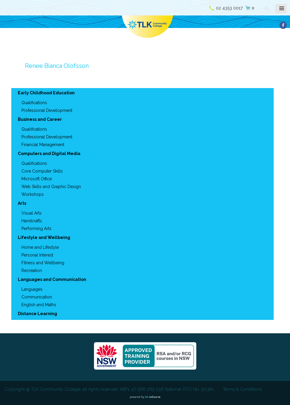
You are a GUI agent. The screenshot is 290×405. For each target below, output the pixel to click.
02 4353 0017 (229, 8)
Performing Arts (36, 228)
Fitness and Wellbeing (42, 262)
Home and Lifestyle (40, 247)
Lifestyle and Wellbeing (44, 237)
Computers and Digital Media (49, 153)
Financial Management (42, 144)
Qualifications (34, 102)
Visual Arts (31, 213)
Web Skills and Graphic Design (51, 186)
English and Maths (38, 304)
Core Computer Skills (42, 171)
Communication (36, 297)
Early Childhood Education (46, 92)
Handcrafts (31, 220)
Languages (32, 289)
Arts (22, 203)
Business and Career (40, 119)
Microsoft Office (36, 178)
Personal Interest (37, 255)
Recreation (31, 270)
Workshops (32, 194)
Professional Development (46, 110)
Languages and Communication (52, 279)
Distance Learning (37, 313)
